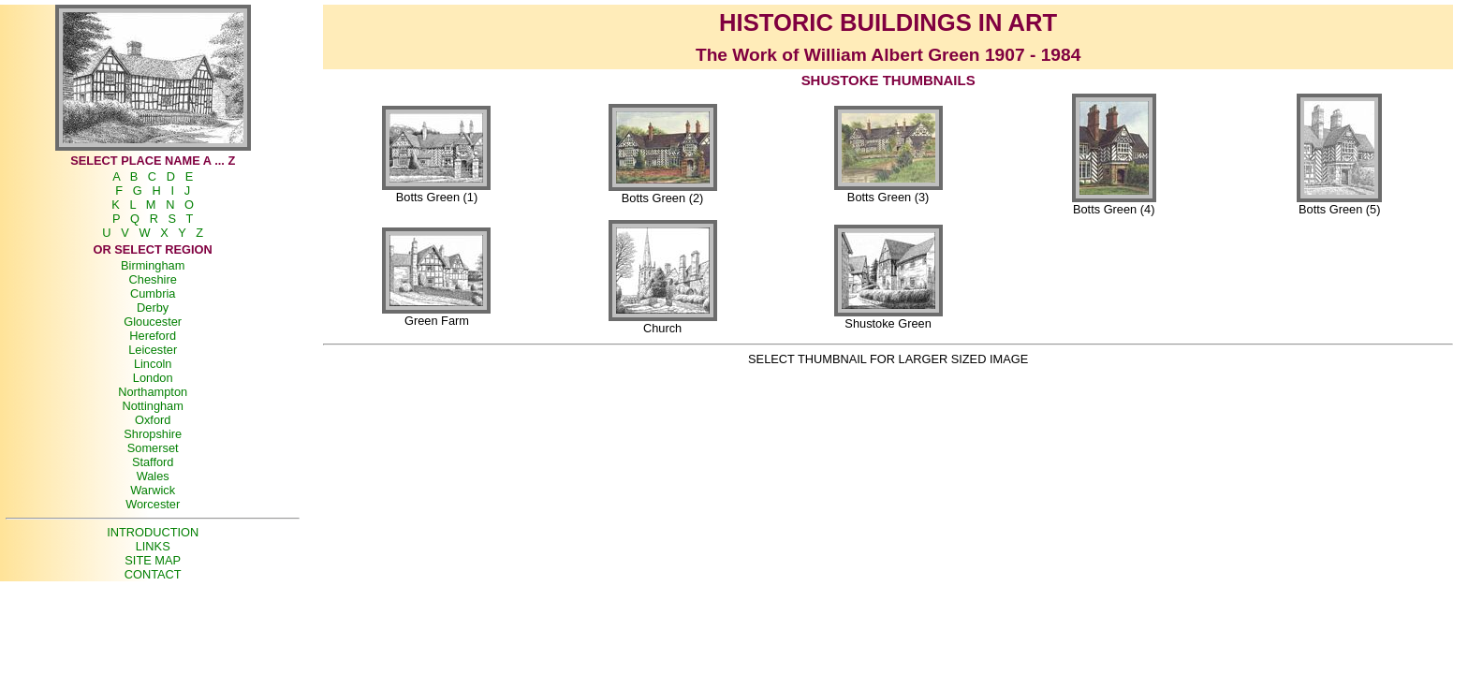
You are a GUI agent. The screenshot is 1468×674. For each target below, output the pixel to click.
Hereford (152, 336)
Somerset (153, 448)
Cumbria (152, 293)
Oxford (152, 420)
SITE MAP (153, 560)
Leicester (152, 350)
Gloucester (153, 322)
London (153, 378)
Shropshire (153, 434)
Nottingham (152, 406)
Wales (153, 476)
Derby (153, 307)
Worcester (152, 504)
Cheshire (153, 279)
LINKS (153, 546)
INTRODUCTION (152, 532)
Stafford (153, 462)
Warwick (152, 490)
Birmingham (152, 265)
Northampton (152, 392)
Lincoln (153, 364)
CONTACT (153, 574)
